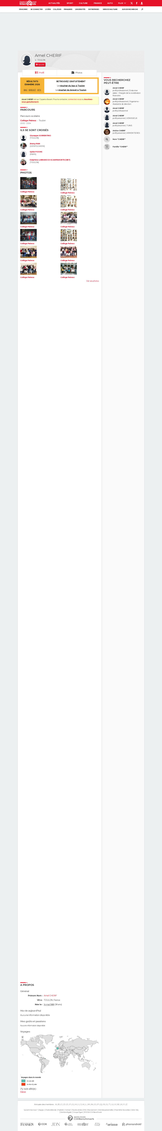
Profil (41, 73)
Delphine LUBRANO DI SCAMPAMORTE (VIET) (50, 160)
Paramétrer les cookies (122, 1110)
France (23, 1092)
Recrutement (92, 1110)
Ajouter (41, 64)
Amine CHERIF (119, 131)
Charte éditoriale (50, 1110)
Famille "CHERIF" (120, 147)
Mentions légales (66, 1112)
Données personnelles (105, 1110)
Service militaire (110, 9)
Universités (80, 9)
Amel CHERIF (118, 88)
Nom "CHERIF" (119, 139)
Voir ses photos (92, 281)
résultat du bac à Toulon (72, 86)
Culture (83, 3)
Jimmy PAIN (35, 144)
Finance (98, 3)
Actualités (54, 3)
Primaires (68, 9)
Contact (68, 1110)
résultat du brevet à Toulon (72, 90)
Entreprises (93, 9)
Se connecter (37, 9)
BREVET (32, 90)
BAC (25, 90)
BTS (39, 90)
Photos (78, 73)
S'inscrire (23, 9)
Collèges (57, 9)
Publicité (61, 1110)
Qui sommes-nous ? (30, 1110)
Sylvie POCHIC (36, 152)
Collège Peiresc (28, 120)
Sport (70, 3)
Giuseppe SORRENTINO (40, 136)
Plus (122, 3)
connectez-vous (74, 99)
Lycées (48, 9)
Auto (110, 3)
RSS (84, 1110)
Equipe (41, 1110)
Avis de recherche (130, 9)
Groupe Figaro (78, 1112)
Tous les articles (77, 1110)
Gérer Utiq (134, 1110)
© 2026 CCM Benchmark (93, 1112)
